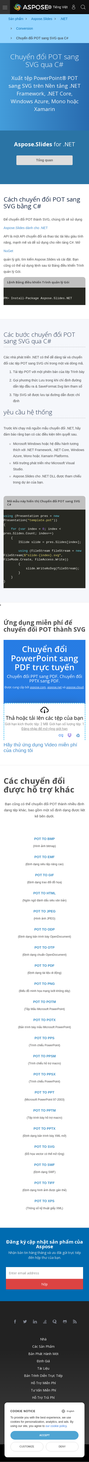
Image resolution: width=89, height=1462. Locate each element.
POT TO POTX (44, 1020)
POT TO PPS (45, 1038)
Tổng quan (44, 160)
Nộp (44, 1284)
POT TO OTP (44, 947)
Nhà (43, 1339)
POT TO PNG (44, 984)
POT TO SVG (44, 1147)
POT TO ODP (44, 929)
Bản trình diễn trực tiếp (43, 1375)
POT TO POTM (44, 1002)
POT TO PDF (45, 965)
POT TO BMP (44, 839)
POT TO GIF (44, 875)
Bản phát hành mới (43, 1353)
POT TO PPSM (44, 1056)
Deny (62, 1446)
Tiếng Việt (58, 7)
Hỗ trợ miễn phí (43, 1383)
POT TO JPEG (44, 911)
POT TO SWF (44, 1165)
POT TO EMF (44, 857)
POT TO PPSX (44, 1074)
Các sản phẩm (43, 1346)
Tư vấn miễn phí (43, 1390)
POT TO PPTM (44, 1110)
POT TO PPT (44, 1092)
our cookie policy (56, 1426)
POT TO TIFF (44, 1183)
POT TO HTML (44, 893)
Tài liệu (43, 1368)
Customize (26, 1446)
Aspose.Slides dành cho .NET (26, 228)
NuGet (8, 251)
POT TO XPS (45, 1201)
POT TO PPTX (44, 1128)
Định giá (43, 1361)
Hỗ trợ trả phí (43, 1397)
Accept (44, 1435)
